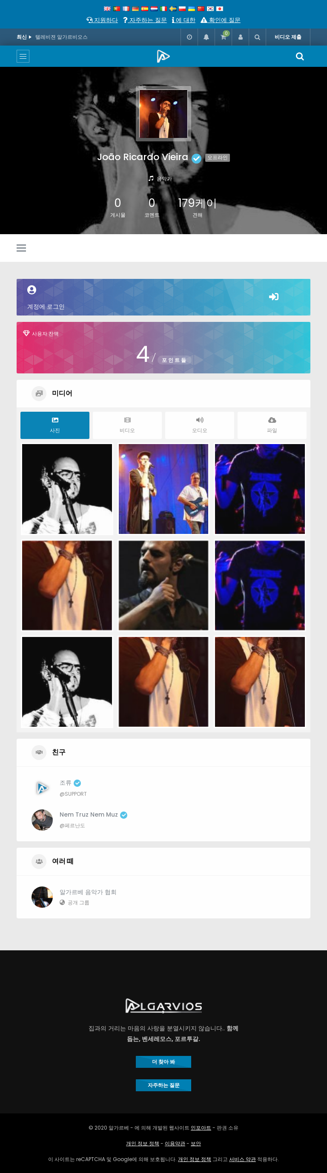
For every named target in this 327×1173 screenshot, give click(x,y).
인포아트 (201, 1127)
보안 (196, 1143)
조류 (70, 782)
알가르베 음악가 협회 (88, 892)
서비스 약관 (242, 1159)
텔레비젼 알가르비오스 (61, 36)
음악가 (164, 178)
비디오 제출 (288, 36)
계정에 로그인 (163, 298)
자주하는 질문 (145, 20)
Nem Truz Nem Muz (93, 814)
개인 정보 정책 (142, 1143)
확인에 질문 (221, 20)
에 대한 (183, 20)
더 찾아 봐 (163, 1061)
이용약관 (175, 1143)
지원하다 (102, 20)
